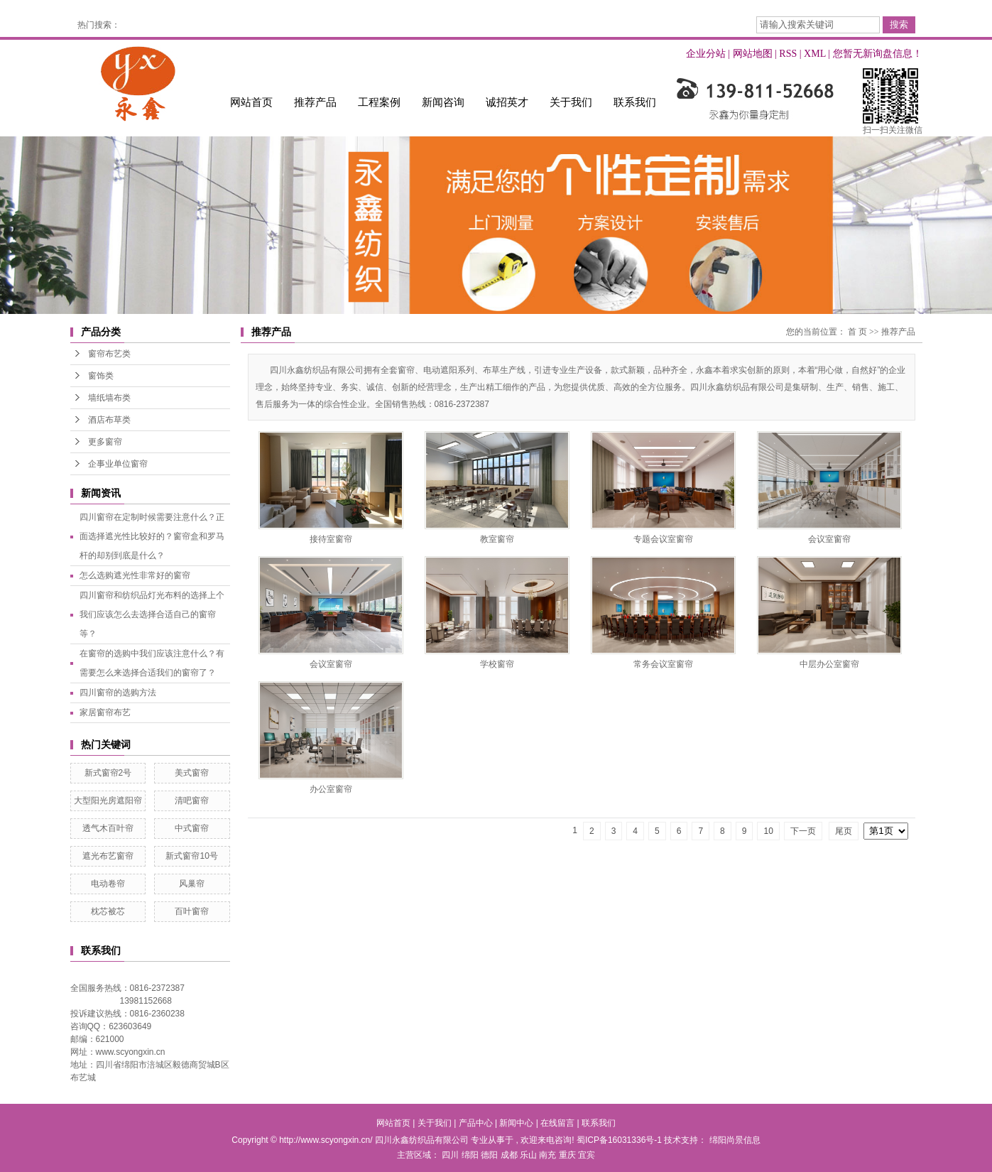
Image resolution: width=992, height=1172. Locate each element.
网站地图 (753, 53)
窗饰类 (101, 376)
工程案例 (379, 102)
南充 (547, 1155)
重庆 (567, 1155)
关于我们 (571, 102)
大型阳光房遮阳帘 (108, 800)
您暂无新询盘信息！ (877, 53)
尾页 (843, 831)
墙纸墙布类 (109, 398)
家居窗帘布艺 (105, 712)
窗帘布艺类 (109, 354)
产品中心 (476, 1123)
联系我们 (635, 102)
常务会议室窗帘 (663, 664)
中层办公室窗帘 (829, 664)
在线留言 (557, 1123)
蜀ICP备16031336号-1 (619, 1140)
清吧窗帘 (192, 800)
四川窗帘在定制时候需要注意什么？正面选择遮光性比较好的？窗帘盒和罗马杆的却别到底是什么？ (152, 536)
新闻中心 (516, 1123)
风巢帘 (192, 884)
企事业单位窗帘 (118, 464)
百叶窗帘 (192, 911)
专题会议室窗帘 (663, 539)
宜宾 (586, 1155)
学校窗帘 (497, 664)
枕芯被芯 (108, 911)
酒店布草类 (109, 420)
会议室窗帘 (829, 539)
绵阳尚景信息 (735, 1140)
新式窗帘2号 (108, 773)
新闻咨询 (443, 102)
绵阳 (470, 1155)
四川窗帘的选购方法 (118, 693)
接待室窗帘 (331, 539)
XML (815, 53)
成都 (509, 1155)
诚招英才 (507, 102)
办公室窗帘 (331, 789)
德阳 (489, 1155)
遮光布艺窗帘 (107, 856)
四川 (450, 1155)
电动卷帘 (108, 884)
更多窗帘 (105, 442)
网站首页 (251, 102)
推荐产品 (315, 102)
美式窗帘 (192, 773)
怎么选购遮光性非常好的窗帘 (135, 575)
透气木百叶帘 (107, 828)
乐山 (528, 1155)
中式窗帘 (192, 828)
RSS (788, 53)
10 (768, 831)
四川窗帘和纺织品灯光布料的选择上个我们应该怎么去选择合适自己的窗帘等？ (152, 614)
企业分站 (706, 53)
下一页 (803, 831)
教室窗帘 (497, 539)
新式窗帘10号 (191, 856)
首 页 (857, 332)
